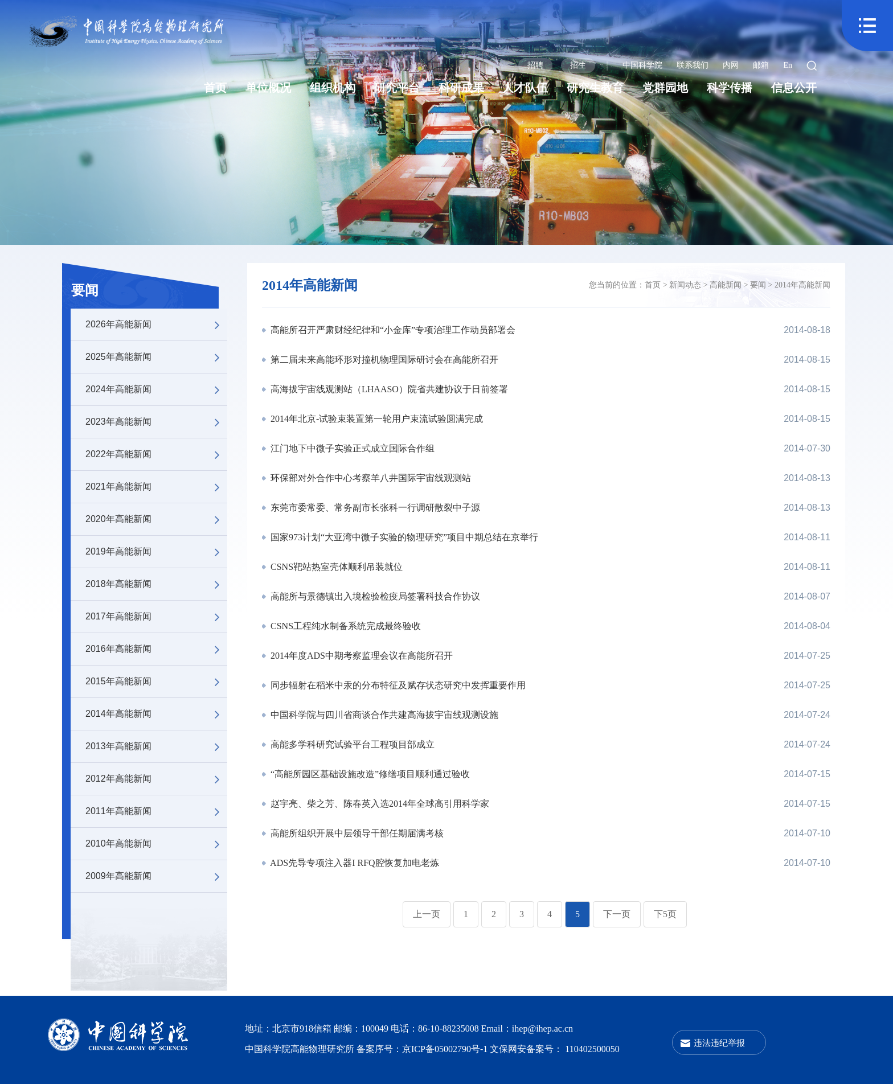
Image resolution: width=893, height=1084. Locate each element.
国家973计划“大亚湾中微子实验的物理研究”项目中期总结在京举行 (403, 537)
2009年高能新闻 (156, 876)
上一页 (426, 914)
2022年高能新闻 (156, 454)
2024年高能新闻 (156, 389)
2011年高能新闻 (156, 811)
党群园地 (665, 87)
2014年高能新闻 (156, 714)
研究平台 (397, 87)
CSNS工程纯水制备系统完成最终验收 (344, 626)
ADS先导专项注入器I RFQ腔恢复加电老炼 (353, 863)
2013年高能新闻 (156, 746)
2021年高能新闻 (156, 487)
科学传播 (729, 87)
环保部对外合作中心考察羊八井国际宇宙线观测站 (369, 478)
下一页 (616, 914)
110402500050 (592, 1049)
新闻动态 (685, 285)
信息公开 (794, 87)
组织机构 (332, 87)
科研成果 (461, 87)
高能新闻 (726, 285)
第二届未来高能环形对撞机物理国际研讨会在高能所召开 (383, 359)
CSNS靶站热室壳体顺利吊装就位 (335, 567)
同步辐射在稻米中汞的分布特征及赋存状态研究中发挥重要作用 (397, 685)
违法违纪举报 (719, 1043)
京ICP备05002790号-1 (446, 1049)
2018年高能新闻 (156, 584)
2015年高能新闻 (156, 681)
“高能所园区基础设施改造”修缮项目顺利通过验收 (369, 774)
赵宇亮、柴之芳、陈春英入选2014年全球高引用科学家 (378, 803)
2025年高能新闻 (156, 357)
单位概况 (268, 87)
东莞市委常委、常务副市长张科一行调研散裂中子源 (374, 507)
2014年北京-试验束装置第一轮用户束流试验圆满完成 (375, 419)
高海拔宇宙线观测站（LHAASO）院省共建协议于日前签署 (388, 389)
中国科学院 (642, 65)
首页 (215, 87)
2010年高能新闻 (156, 844)
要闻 (85, 290)
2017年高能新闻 (156, 617)
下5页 (665, 914)
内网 (731, 65)
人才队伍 (525, 87)
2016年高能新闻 (156, 649)
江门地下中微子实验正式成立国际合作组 (351, 448)
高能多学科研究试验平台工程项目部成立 (351, 744)
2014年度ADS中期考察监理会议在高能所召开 (360, 655)
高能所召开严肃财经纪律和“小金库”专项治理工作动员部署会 (391, 330)
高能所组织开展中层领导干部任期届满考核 (356, 833)
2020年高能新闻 (156, 519)
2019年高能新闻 (156, 552)
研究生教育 (595, 87)
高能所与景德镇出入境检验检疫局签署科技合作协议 (374, 596)
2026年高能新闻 (156, 324)
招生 (578, 65)
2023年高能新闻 (156, 422)
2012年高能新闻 (156, 779)
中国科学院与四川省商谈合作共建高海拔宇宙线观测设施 (383, 715)
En (787, 65)
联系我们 (692, 65)
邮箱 (761, 65)
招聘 (535, 65)
